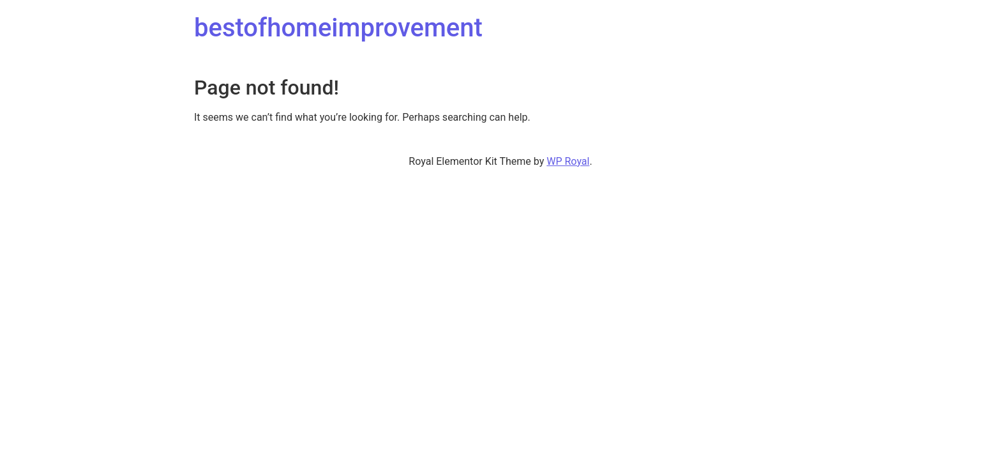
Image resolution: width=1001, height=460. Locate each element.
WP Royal (567, 161)
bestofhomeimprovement (338, 28)
